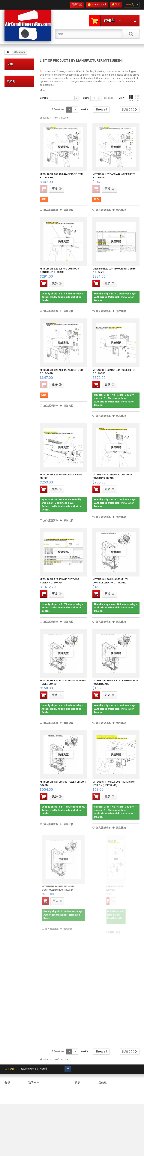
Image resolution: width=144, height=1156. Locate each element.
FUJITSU (16, 209)
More (42, 90)
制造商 (11, 188)
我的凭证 (33, 1108)
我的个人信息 (35, 1103)
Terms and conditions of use (82, 1101)
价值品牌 (15, 75)
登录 (116, 4)
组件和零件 (15, 125)
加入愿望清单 (50, 210)
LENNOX (15, 214)
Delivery (79, 1093)
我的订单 (33, 1088)
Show (86, 97)
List (137, 98)
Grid (131, 98)
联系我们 (77, 4)
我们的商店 (81, 1088)
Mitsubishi (16, 220)
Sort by (44, 97)
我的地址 (33, 1098)
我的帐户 (33, 1082)
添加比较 (68, 210)
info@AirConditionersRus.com (114, 1133)
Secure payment (83, 1110)
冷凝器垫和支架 (15, 99)
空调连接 (15, 112)
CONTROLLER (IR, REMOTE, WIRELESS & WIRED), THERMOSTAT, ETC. (20, 155)
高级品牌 (15, 86)
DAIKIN (15, 197)
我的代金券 (34, 1093)
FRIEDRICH (17, 203)
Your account (97, 4)
